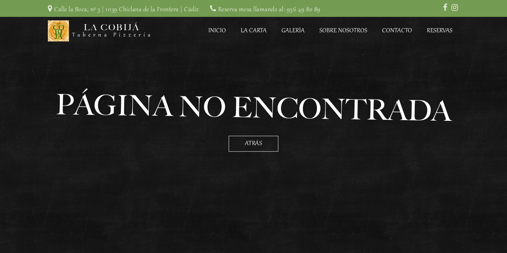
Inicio (217, 31)
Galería (293, 31)
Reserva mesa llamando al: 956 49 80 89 (269, 10)
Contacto (397, 31)
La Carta (254, 31)
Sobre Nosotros (343, 31)
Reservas (439, 31)
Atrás (253, 144)
